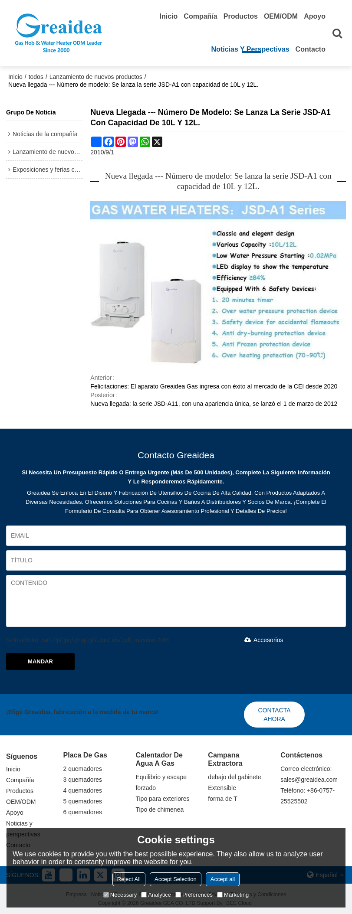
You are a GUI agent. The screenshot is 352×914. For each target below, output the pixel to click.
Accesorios (262, 640)
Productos (241, 16)
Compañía (200, 16)
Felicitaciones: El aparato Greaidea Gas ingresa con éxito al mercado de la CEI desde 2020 (213, 386)
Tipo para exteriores (162, 798)
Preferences (194, 894)
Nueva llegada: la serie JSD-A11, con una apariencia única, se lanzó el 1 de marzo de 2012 (213, 403)
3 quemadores (82, 779)
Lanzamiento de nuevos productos (95, 76)
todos (36, 76)
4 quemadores (82, 790)
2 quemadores (82, 768)
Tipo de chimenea (159, 809)
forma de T (222, 798)
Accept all (223, 879)
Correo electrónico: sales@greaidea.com (309, 774)
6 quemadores (82, 812)
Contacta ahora (274, 714)
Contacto (311, 49)
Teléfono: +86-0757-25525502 (307, 796)
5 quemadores (82, 801)
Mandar (40, 661)
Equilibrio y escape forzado (161, 782)
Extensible (222, 787)
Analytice (156, 894)
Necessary (120, 894)
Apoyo (315, 16)
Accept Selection (176, 879)
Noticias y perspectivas (250, 49)
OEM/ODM (281, 16)
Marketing (233, 894)
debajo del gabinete (234, 777)
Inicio (169, 16)
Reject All (129, 879)
